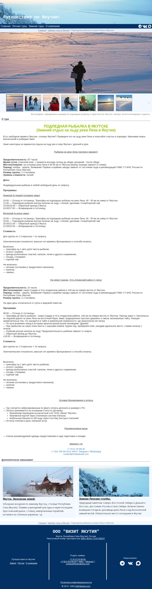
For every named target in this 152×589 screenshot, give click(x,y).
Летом (21, 563)
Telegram (83, 451)
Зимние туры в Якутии (58, 30)
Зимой (13, 563)
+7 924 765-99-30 (60, 451)
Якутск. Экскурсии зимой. (19, 499)
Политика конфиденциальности (76, 582)
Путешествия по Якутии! (31, 17)
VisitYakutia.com (82, 586)
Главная (6, 26)
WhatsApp (95, 451)
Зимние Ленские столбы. (95, 498)
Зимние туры (36, 26)
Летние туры (19, 26)
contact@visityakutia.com (76, 454)
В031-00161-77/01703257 (93, 538)
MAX (74, 451)
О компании (53, 26)
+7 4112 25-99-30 (76, 449)
